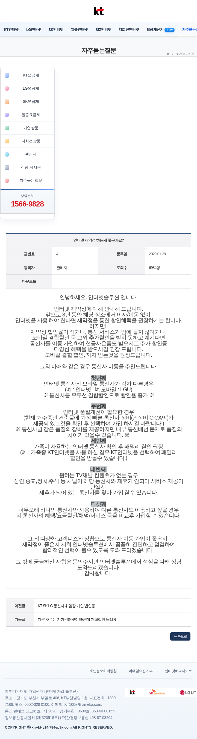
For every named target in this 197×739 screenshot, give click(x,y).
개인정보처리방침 (103, 671)
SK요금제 (31, 101)
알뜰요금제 (31, 114)
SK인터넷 (55, 29)
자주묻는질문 (31, 180)
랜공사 (30, 154)
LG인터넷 (33, 29)
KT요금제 (31, 75)
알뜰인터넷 (79, 29)
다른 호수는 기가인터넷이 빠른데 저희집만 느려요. (77, 619)
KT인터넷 (11, 29)
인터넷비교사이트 (178, 671)
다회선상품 (31, 141)
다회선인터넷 (129, 29)
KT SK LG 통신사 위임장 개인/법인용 (66, 606)
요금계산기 (161, 29)
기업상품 (30, 128)
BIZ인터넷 (103, 29)
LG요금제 (31, 88)
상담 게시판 (31, 167)
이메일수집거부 (141, 671)
